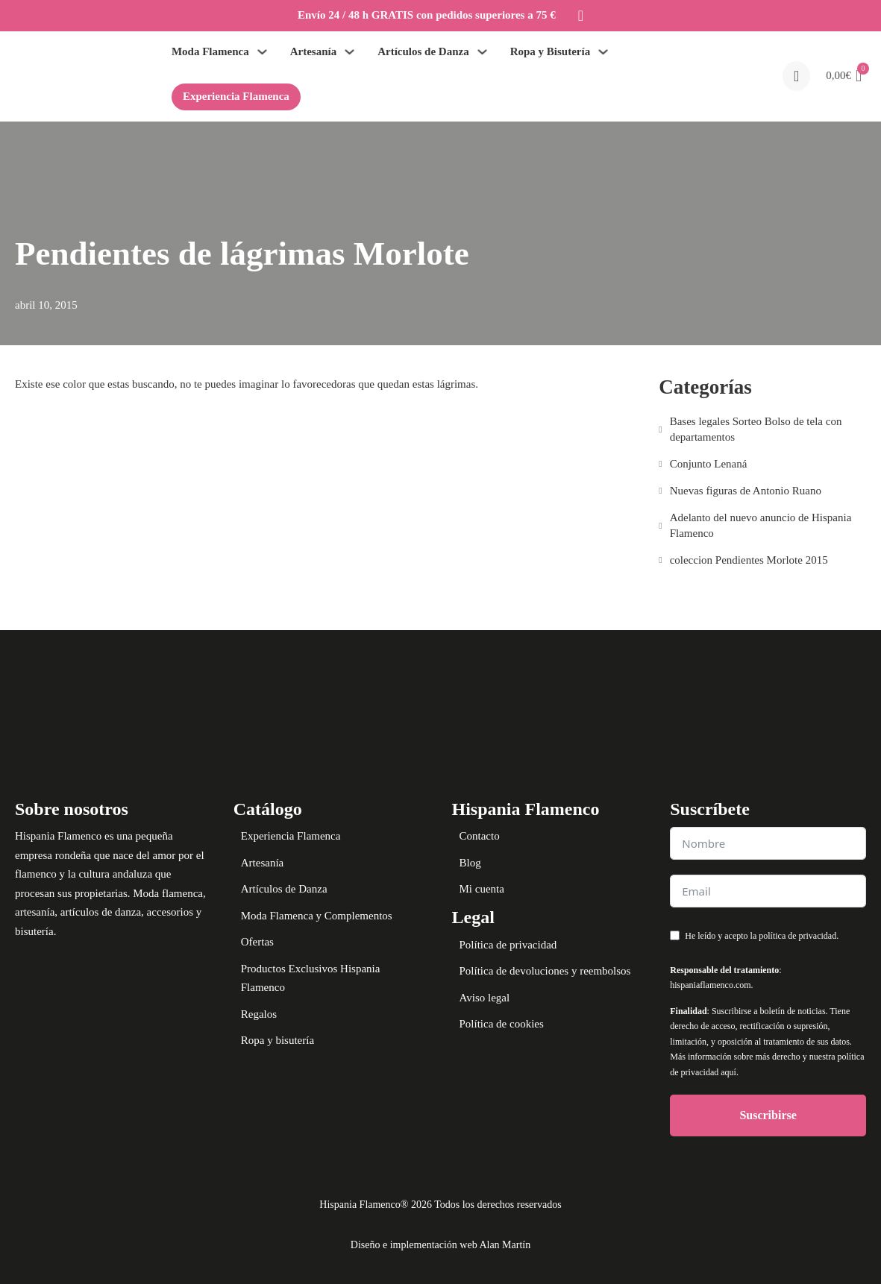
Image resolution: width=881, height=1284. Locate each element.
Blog (470, 863)
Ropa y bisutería (277, 1040)
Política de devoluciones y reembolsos (545, 971)
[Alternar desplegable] (262, 51)
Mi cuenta (482, 889)
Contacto (480, 836)
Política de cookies (502, 1024)
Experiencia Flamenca (236, 96)
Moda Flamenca (210, 51)
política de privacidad (797, 936)
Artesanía (313, 51)
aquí (728, 1072)
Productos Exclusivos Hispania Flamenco (310, 978)
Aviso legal (485, 998)
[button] (843, 76)
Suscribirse (767, 1115)
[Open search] (796, 76)
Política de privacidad (508, 945)
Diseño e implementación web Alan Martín (440, 1244)
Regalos (259, 1014)
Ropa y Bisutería (550, 51)
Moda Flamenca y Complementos (316, 916)
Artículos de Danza (423, 51)
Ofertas (257, 942)
